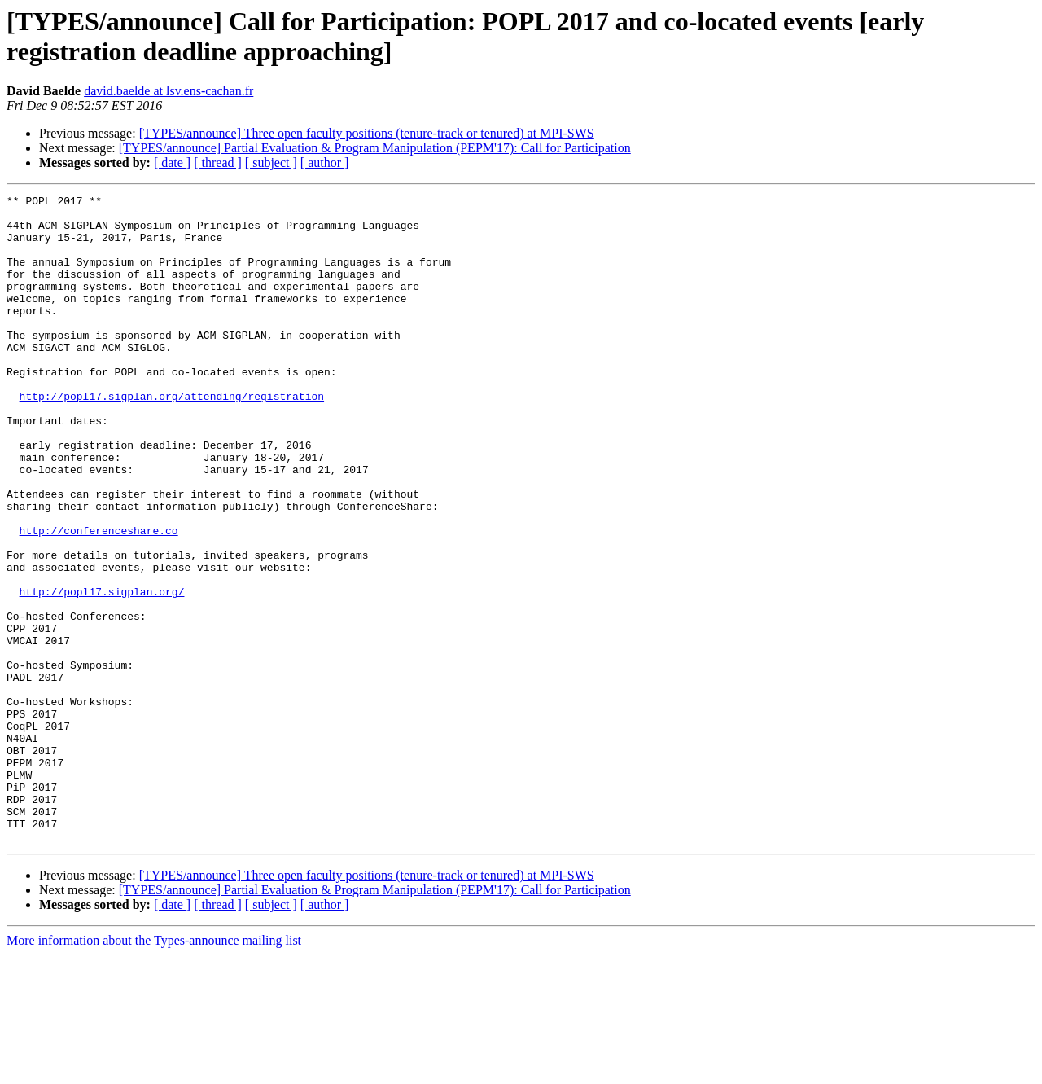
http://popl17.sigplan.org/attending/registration (172, 437)
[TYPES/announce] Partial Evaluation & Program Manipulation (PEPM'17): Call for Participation (375, 148)
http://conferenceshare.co (99, 598)
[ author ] (324, 162)
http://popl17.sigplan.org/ (102, 672)
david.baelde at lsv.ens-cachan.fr (168, 91)
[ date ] (172, 162)
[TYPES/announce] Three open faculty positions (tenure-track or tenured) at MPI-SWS (366, 133)
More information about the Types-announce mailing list (154, 1070)
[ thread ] (218, 162)
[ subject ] (271, 162)
